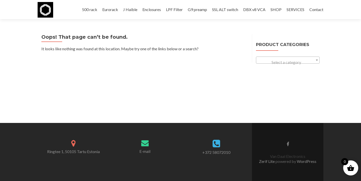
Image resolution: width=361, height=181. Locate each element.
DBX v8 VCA (254, 9)
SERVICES (295, 9)
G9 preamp (197, 9)
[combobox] (288, 60)
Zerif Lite (267, 101)
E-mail (144, 90)
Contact (316, 9)
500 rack (89, 9)
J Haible (130, 9)
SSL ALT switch (225, 9)
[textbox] (287, 62)
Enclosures (151, 9)
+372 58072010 (216, 91)
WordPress (306, 101)
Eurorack (110, 9)
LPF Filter (174, 9)
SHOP (276, 9)
